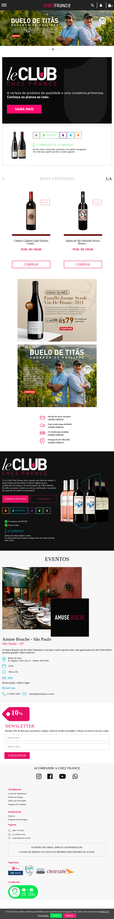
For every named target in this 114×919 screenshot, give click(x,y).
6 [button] (64, 49)
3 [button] (56, 49)
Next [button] (102, 32)
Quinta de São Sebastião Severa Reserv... (83, 242)
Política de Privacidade (17, 801)
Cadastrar (17, 755)
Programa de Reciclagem (18, 819)
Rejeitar (69, 915)
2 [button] (53, 49)
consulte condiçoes (56, 419)
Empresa (11, 816)
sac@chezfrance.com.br (19, 838)
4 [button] (58, 49)
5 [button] (61, 49)
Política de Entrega (15, 797)
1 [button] (50, 49)
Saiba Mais (44, 499)
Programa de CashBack (17, 804)
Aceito (56, 915)
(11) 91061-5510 (16, 834)
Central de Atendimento (17, 793)
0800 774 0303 (18, 830)
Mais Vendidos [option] (56, 178)
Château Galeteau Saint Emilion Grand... (31, 242)
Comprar (31, 264)
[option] (57, 28)
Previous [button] (12, 32)
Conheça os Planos (15, 499)
